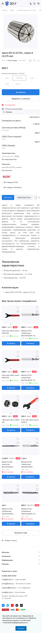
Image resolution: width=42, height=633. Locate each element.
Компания (6, 556)
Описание (8, 197)
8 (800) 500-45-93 (9, 576)
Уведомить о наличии (21, 99)
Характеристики (24, 197)
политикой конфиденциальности (16, 622)
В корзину (20, 92)
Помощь (5, 564)
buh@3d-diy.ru (7, 592)
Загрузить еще (20, 533)
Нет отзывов (11, 60)
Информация (7, 560)
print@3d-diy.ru (8, 583)
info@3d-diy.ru (7, 579)
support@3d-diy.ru (9, 588)
